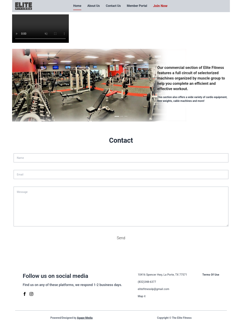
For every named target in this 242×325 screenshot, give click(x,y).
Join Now (160, 6)
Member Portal (137, 6)
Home (77, 6)
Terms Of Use (210, 274)
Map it (142, 296)
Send (121, 238)
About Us (93, 6)
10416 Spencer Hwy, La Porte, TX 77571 (162, 274)
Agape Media (85, 317)
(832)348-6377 (147, 281)
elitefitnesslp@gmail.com (153, 289)
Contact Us (113, 6)
